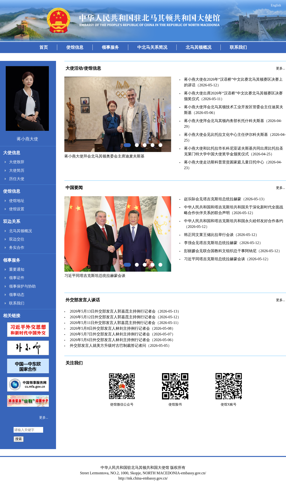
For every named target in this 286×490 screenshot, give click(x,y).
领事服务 (110, 47)
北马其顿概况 (198, 47)
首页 (43, 47)
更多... (43, 417)
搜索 (18, 439)
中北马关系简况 (152, 47)
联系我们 (238, 47)
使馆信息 (74, 47)
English (276, 5)
